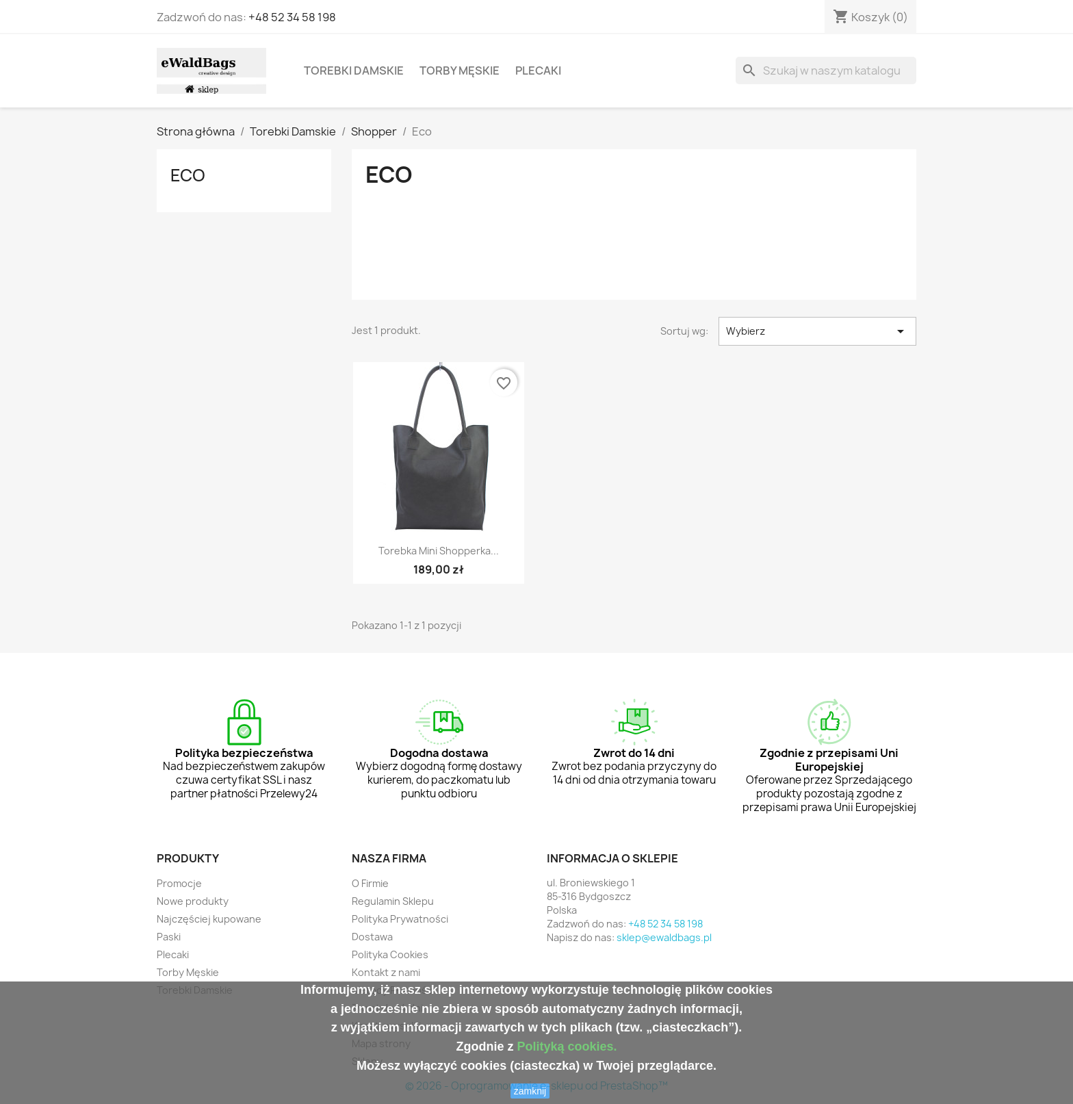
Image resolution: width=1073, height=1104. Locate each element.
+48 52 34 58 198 (292, 17)
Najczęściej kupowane (209, 918)
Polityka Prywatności (400, 918)
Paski (169, 936)
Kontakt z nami (386, 972)
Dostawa (372, 936)
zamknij (530, 1091)
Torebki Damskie (354, 70)
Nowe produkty (193, 901)
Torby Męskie (459, 70)
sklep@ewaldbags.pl (664, 937)
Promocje (179, 883)
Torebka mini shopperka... (438, 550)
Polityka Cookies (390, 954)
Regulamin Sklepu (393, 901)
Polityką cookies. (567, 1046)
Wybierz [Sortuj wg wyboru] (817, 331)
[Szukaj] (826, 70)
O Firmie (370, 883)
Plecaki (538, 70)
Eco (187, 175)
